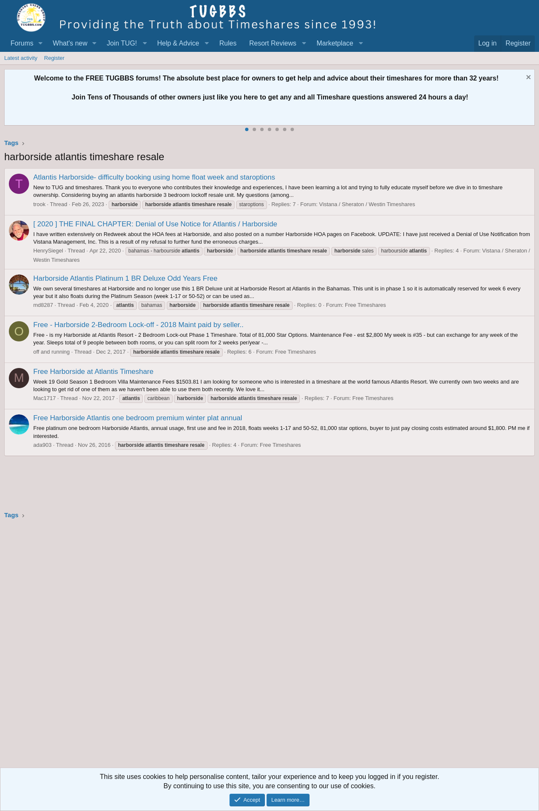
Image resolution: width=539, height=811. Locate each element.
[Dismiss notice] (527, 78)
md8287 (43, 305)
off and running (51, 352)
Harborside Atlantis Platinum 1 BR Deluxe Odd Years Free (125, 278)
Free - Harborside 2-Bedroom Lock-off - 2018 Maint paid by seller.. (138, 325)
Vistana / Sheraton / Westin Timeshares (367, 204)
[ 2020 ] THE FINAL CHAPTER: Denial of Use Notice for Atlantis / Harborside (155, 224)
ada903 (42, 445)
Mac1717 (44, 398)
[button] (40, 43)
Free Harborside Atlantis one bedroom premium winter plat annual (137, 418)
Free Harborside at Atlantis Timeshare (93, 372)
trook (39, 204)
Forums (22, 43)
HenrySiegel (48, 250)
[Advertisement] (257, 646)
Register (54, 58)
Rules (228, 43)
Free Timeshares (365, 305)
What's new (70, 43)
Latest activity (20, 58)
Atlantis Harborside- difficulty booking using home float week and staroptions (154, 177)
